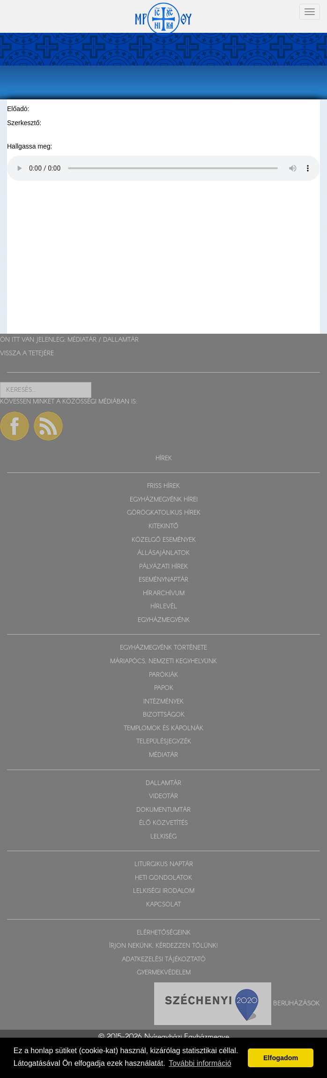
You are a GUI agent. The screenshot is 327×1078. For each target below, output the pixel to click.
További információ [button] (200, 1063)
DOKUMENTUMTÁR (163, 810)
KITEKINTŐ (163, 526)
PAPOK (163, 688)
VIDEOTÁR (163, 796)
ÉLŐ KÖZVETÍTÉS (163, 823)
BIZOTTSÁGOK (164, 715)
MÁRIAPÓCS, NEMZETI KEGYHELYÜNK (163, 661)
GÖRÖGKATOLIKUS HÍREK (164, 513)
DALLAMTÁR (121, 340)
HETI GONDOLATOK (163, 878)
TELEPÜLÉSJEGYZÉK (163, 741)
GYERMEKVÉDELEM (164, 972)
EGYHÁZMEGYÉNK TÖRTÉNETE (163, 648)
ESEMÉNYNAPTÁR (163, 580)
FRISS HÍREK (163, 486)
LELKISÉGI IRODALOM (163, 891)
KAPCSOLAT (163, 904)
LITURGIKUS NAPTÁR (163, 864)
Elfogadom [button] (280, 1058)
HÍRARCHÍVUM (164, 593)
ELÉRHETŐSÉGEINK (164, 932)
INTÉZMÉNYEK (163, 701)
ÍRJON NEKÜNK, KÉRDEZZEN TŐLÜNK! (163, 946)
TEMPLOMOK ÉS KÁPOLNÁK (163, 728)
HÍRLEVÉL (163, 606)
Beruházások (296, 1003)
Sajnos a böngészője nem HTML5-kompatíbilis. (163, 168)
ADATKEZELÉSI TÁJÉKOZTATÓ (164, 959)
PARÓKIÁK (163, 675)
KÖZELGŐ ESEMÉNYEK (164, 540)
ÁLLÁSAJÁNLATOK (163, 553)
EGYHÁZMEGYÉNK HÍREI (164, 499)
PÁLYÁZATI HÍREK (163, 566)
